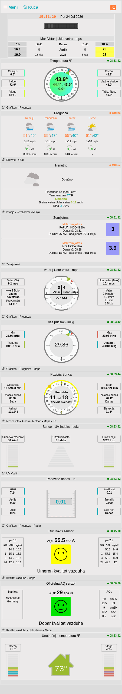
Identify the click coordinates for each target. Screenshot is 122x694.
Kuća (30, 7)
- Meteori (36, 421)
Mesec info (10, 421)
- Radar (36, 525)
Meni (12, 7)
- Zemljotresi (22, 212)
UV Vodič (9, 473)
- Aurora (25, 421)
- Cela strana (34, 630)
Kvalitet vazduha (13, 578)
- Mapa (36, 368)
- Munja (35, 212)
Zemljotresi (10, 264)
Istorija (7, 212)
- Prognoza (24, 107)
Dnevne (8, 159)
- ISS (54, 421)
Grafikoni (9, 107)
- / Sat (20, 159)
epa (70, 541)
